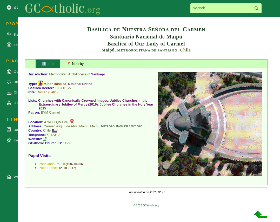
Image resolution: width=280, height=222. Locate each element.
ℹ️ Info (48, 64)
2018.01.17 (67, 167)
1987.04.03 (74, 164)
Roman (42, 92)
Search (256, 8)
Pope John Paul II (52, 164)
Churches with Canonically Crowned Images (73, 100)
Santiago (98, 74)
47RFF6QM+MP (56, 122)
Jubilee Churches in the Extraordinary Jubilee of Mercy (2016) (93, 102)
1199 (66, 143)
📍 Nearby (75, 64)
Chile (185, 50)
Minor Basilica (55, 84)
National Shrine (80, 84)
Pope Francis (48, 168)
